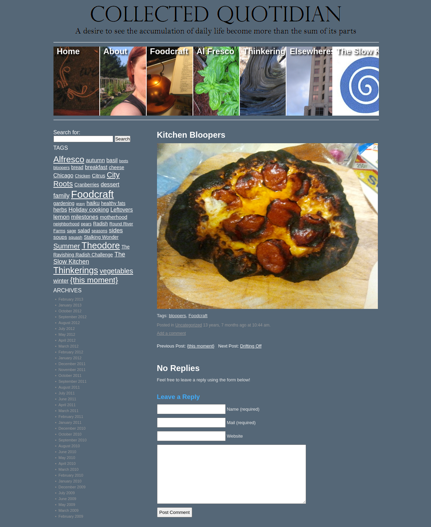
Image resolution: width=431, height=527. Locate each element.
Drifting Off (251, 346)
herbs (60, 210)
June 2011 (67, 399)
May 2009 (67, 504)
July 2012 (67, 328)
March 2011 (69, 411)
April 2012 (67, 340)
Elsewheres (311, 51)
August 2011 (69, 387)
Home (68, 51)
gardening (64, 203)
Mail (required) (241, 422)
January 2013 (70, 305)
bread (77, 167)
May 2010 (67, 458)
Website (235, 436)
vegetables (116, 271)
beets (123, 161)
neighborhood (66, 224)
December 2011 (72, 364)
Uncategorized (188, 325)
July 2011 (67, 393)
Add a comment (171, 333)
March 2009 (69, 510)
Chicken (82, 176)
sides (116, 230)
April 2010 (67, 463)
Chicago (63, 175)
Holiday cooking (89, 209)
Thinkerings (264, 51)
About (115, 51)
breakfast (96, 167)
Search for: (66, 132)
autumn (95, 160)
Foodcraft (169, 51)
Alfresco (69, 159)
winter (61, 280)
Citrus (98, 175)
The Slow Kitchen (357, 51)
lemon (61, 216)
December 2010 (72, 428)
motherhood (113, 217)
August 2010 (69, 446)
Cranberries (86, 184)
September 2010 (73, 440)
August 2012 (69, 323)
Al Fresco (215, 51)
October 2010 (70, 434)
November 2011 (72, 370)
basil (112, 160)
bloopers (177, 315)
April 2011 (67, 405)
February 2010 (71, 475)
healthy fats (113, 203)
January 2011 (70, 422)
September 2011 (73, 381)
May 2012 (67, 334)
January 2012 (70, 358)
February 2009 (71, 516)
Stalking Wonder (101, 237)
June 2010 (67, 452)
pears (86, 224)
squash (75, 237)
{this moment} (201, 346)
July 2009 (67, 493)
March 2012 (69, 346)
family (61, 195)
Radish (100, 223)
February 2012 (71, 352)
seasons (99, 230)
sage (71, 230)
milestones (84, 217)
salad (84, 230)
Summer (66, 246)
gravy (80, 204)
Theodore (100, 245)
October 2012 (70, 311)
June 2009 (67, 499)
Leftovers (121, 210)
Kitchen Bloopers (191, 134)
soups (60, 237)
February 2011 (71, 416)
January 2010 (70, 481)
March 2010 (69, 469)
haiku (93, 203)
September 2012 (73, 317)
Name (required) (243, 409)
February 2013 (71, 299)
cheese (116, 167)
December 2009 (72, 487)
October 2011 (70, 375)
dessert (110, 184)
